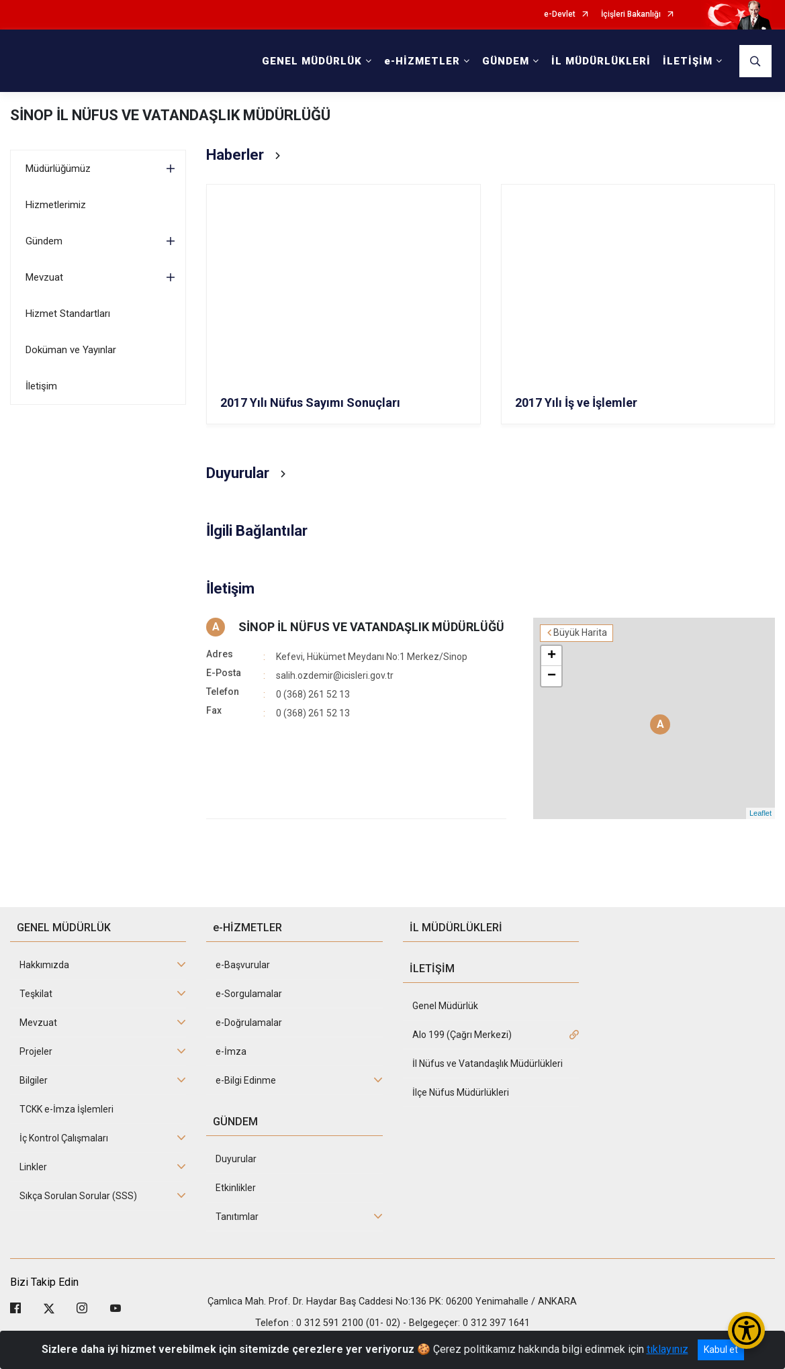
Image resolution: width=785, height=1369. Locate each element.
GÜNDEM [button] (505, 61)
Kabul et (721, 1349)
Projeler (35, 1051)
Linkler (33, 1167)
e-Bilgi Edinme (246, 1080)
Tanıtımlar (237, 1216)
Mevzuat (44, 277)
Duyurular (236, 1158)
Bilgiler (33, 1080)
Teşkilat (35, 993)
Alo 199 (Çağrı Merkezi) (462, 1034)
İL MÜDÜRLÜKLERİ (601, 61)
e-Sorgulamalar (249, 993)
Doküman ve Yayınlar (71, 350)
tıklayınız (667, 1349)
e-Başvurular (243, 964)
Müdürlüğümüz (58, 168)
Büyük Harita (580, 632)
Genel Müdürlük (445, 1005)
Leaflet (760, 813)
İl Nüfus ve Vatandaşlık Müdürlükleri (487, 1063)
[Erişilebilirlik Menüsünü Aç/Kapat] (746, 1330)
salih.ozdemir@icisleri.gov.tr (335, 675)
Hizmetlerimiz (56, 205)
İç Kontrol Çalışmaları (63, 1138)
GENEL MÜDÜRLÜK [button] (312, 61)
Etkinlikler (236, 1187)
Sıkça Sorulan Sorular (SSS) (78, 1195)
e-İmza (231, 1051)
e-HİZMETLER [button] (422, 61)
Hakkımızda (44, 964)
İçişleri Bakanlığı (631, 14)
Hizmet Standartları (68, 314)
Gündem (44, 241)
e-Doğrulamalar (249, 1022)
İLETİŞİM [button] (687, 61)
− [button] (551, 676)
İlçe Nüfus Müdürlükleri (460, 1092)
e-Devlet (559, 14)
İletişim (41, 386)
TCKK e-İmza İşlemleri (66, 1109)
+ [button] (551, 656)
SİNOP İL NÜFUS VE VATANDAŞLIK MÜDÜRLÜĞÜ (170, 115)
